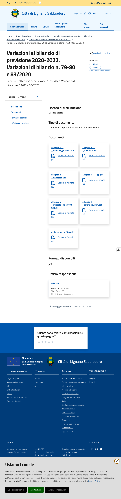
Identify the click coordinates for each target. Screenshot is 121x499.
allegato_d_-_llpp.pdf (92, 175)
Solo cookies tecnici (16, 489)
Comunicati (39, 384)
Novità (41, 373)
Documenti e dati (42, 36)
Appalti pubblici (68, 434)
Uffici (9, 388)
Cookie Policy (94, 481)
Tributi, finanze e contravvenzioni (68, 413)
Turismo (65, 403)
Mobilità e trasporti (69, 392)
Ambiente (66, 422)
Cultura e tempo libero (70, 418)
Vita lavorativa (67, 388)
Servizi (69, 373)
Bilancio (55, 285)
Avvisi (37, 388)
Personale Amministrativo (17, 399)
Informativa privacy (69, 454)
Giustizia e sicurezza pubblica (73, 407)
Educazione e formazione (71, 380)
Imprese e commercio (70, 426)
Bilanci (87, 36)
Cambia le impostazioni (57, 489)
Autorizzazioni (67, 430)
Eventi (92, 384)
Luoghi (92, 380)
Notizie (37, 380)
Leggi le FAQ (39, 451)
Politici (9, 396)
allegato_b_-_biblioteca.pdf (89, 149)
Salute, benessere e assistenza (74, 384)
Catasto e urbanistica (70, 396)
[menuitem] (17, 27)
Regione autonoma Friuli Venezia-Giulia (21, 3)
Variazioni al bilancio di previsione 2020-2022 (49, 39)
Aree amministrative (15, 384)
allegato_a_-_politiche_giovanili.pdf (62, 149)
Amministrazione (23, 36)
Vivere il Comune (97, 373)
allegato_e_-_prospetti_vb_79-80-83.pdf (62, 206)
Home (9, 36)
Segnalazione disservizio (44, 454)
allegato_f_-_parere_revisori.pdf (92, 205)
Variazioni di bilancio (16, 39)
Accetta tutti (36, 489)
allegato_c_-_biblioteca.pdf (58, 177)
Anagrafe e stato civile (71, 399)
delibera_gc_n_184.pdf (62, 234)
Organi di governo (14, 380)
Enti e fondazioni (13, 392)
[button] (111, 13)
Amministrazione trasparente (66, 36)
